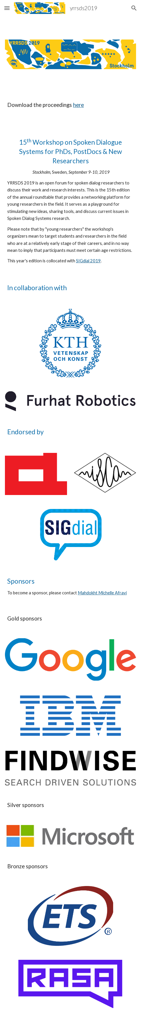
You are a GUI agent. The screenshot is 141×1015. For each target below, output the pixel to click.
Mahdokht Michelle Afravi (102, 592)
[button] (7, 8)
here (78, 105)
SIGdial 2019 (88, 260)
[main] (70, 110)
